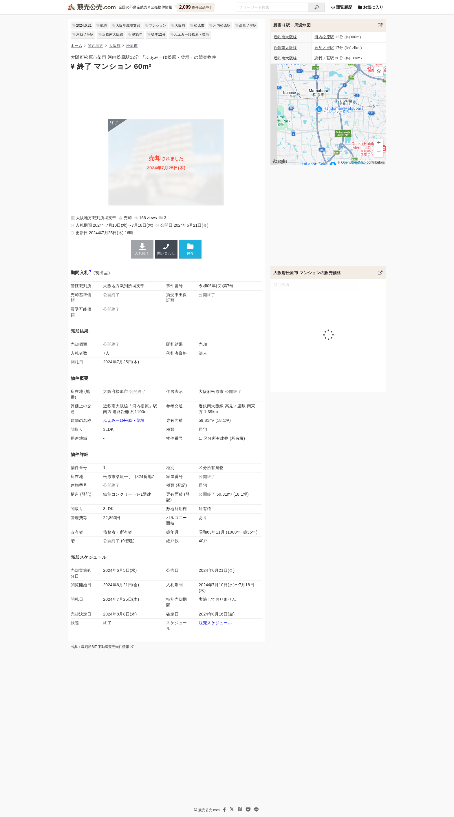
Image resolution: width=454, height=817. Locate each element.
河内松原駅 (221, 25)
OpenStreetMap (353, 162)
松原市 (199, 25)
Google (280, 161)
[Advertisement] (166, 94)
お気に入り (370, 7)
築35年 (137, 34)
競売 (103, 25)
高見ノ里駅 (248, 25)
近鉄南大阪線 (112, 34)
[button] (378, 71)
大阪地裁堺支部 (128, 25)
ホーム (76, 45)
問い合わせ (166, 249)
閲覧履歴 (341, 7)
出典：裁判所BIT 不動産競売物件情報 (102, 647)
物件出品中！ (196, 7)
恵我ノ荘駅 (85, 34)
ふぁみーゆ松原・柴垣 (191, 34)
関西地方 (95, 45)
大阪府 (180, 25)
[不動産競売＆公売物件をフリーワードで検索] (272, 7)
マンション (157, 25)
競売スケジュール (215, 622)
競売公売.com (209, 810)
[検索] (316, 7)
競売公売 (89, 7)
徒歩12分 (158, 34)
